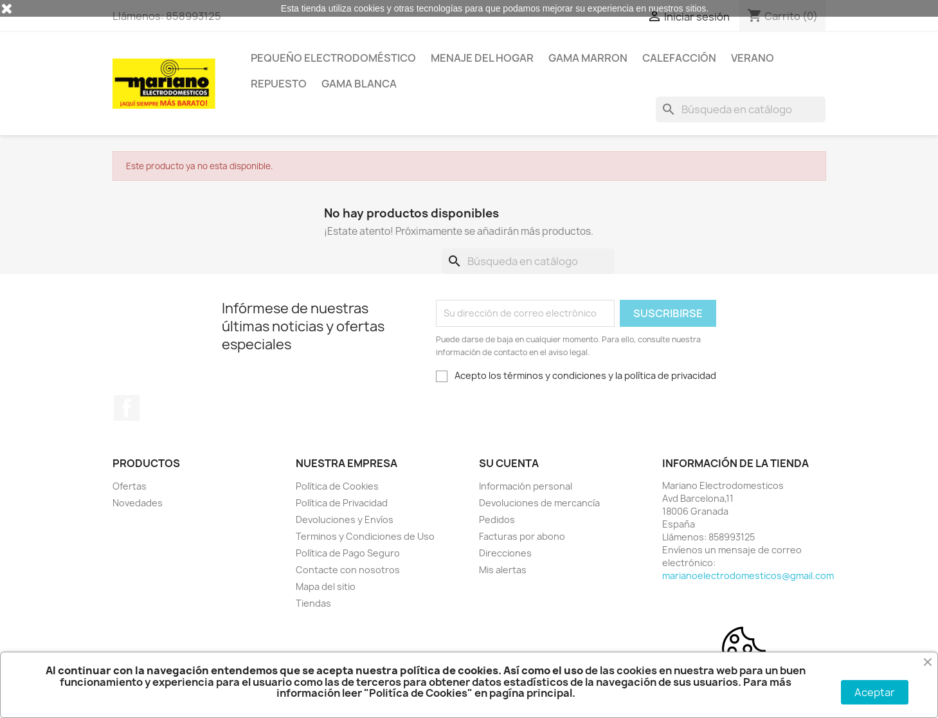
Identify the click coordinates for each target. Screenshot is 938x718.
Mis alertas (503, 570)
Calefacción (679, 58)
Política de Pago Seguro (348, 553)
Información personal (525, 486)
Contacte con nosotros (348, 570)
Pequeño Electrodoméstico (333, 58)
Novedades (138, 503)
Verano (752, 58)
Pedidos (497, 519)
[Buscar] (740, 109)
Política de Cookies (337, 486)
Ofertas (130, 486)
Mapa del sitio (326, 586)
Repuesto (279, 84)
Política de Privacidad (342, 503)
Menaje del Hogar (482, 58)
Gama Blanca (359, 84)
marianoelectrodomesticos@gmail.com (748, 575)
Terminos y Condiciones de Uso (365, 536)
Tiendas (313, 603)
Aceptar (874, 692)
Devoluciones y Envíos (344, 519)
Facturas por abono (522, 536)
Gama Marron (587, 58)
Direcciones (505, 553)
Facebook (127, 408)
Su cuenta (509, 463)
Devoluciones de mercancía (539, 503)
